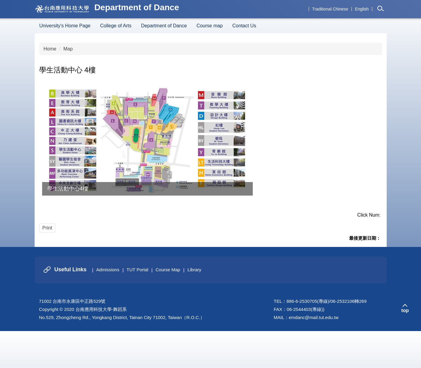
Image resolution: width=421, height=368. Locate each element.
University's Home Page (65, 25)
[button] (381, 10)
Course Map (168, 306)
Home (50, 48)
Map (68, 48)
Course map (210, 25)
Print (47, 227)
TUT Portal (137, 306)
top (405, 347)
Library (194, 306)
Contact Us (244, 25)
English (362, 9)
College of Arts (116, 25)
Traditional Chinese (330, 9)
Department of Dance (164, 25)
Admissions (107, 306)
